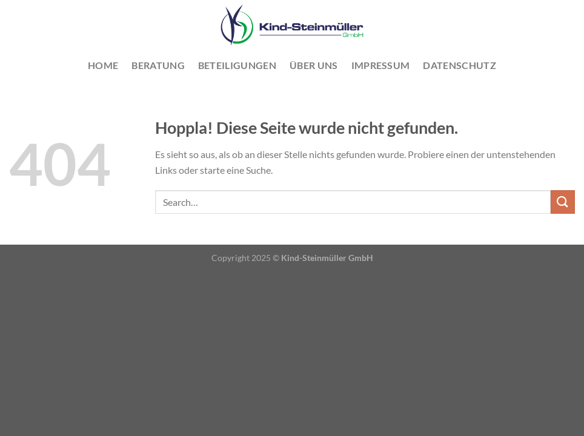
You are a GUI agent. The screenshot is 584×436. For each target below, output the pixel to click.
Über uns (314, 65)
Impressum (380, 65)
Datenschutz (459, 65)
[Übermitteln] (563, 202)
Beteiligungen (237, 65)
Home (103, 65)
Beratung (158, 65)
